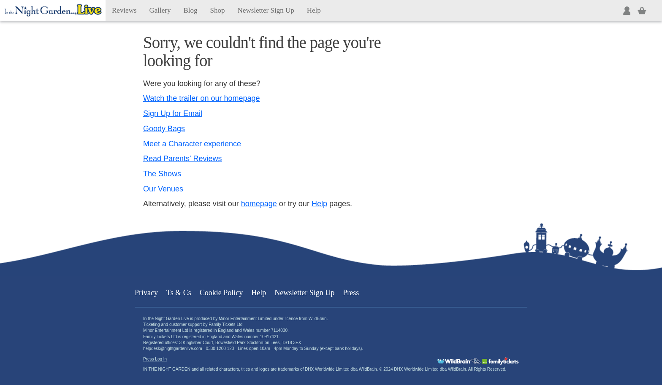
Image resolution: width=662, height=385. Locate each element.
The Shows (162, 174)
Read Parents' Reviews (182, 158)
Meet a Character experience (192, 144)
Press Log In (155, 359)
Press (351, 292)
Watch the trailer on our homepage (201, 98)
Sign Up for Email (172, 113)
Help (314, 10)
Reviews (124, 10)
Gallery (160, 10)
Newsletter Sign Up (266, 10)
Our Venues (163, 189)
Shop (217, 10)
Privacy (146, 292)
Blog (191, 10)
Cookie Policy (221, 292)
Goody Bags (164, 128)
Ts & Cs (178, 292)
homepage (259, 203)
